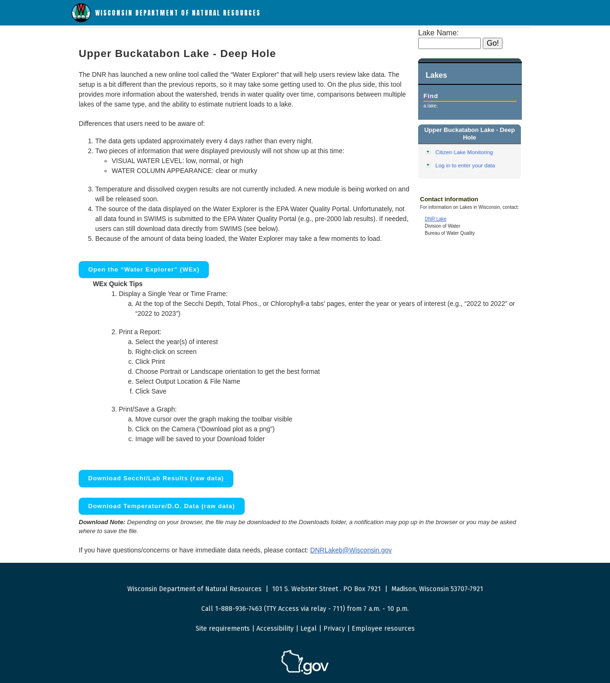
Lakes (436, 75)
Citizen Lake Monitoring (464, 152)
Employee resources (383, 629)
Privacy (334, 629)
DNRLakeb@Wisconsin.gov (351, 550)
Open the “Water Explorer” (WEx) (143, 269)
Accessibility (275, 629)
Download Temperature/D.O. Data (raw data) (161, 506)
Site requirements (223, 629)
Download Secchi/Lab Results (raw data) (156, 478)
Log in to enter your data (465, 165)
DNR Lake (435, 219)
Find (430, 95)
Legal (308, 629)
